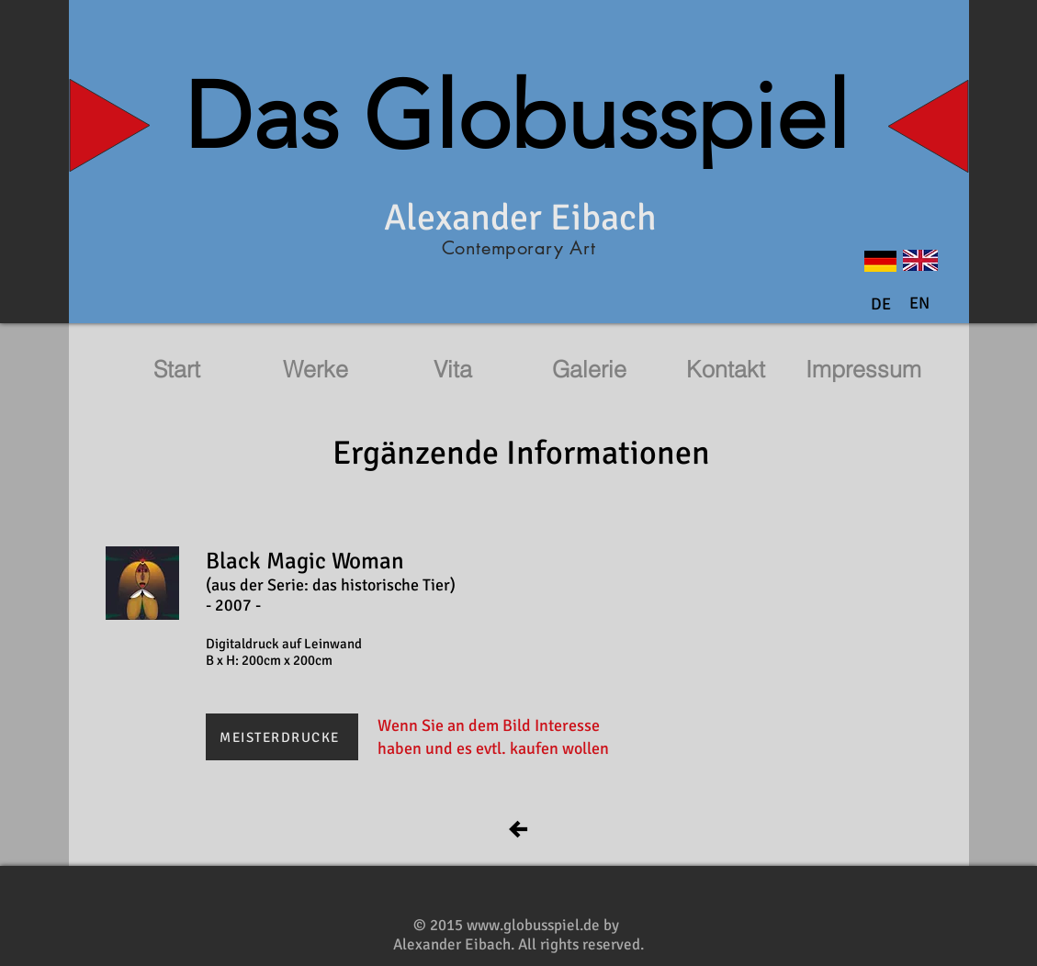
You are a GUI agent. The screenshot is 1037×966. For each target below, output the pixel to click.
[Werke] (316, 369)
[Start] (177, 369)
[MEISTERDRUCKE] (282, 736)
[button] (919, 304)
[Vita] (453, 369)
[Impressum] (863, 369)
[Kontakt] (725, 369)
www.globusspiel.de (533, 925)
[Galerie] (589, 369)
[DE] (880, 304)
